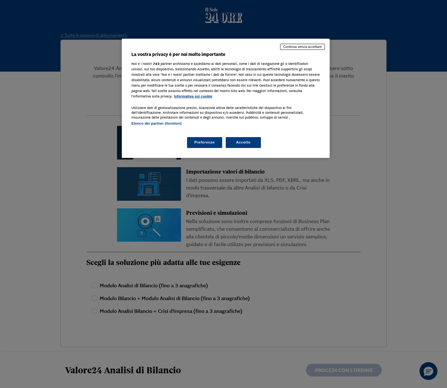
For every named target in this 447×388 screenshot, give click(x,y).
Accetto (243, 142)
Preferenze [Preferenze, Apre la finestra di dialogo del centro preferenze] (204, 142)
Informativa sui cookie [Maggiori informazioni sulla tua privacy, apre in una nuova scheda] (193, 96)
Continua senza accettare (302, 47)
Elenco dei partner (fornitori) (156, 123)
